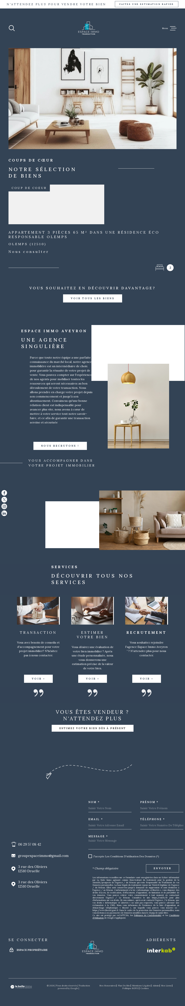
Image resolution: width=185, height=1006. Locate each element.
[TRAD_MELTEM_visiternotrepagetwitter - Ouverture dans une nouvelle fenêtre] (4, 499)
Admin (156, 985)
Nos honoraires (107, 985)
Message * (98, 836)
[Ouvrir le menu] (169, 28)
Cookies (144, 988)
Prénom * (149, 802)
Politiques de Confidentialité (147, 915)
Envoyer (162, 868)
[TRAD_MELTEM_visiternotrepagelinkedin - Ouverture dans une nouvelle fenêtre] (4, 513)
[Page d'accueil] (88, 28)
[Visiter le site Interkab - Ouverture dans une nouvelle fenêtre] (161, 950)
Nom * (94, 802)
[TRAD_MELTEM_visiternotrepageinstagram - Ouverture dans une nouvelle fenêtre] (4, 506)
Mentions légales (141, 985)
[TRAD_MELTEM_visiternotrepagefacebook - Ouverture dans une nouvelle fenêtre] (4, 493)
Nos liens (166, 985)
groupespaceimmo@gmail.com (43, 856)
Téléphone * (152, 819)
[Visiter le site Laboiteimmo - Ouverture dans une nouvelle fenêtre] (21, 987)
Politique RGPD (130, 988)
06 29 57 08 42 (29, 844)
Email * (95, 819)
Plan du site (124, 985)
